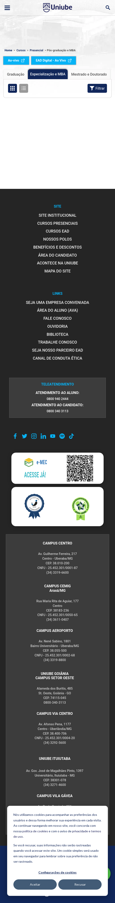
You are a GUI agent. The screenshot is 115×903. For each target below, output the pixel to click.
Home (8, 50)
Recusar (80, 884)
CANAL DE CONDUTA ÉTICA (57, 358)
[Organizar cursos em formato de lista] (23, 88)
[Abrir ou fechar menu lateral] (7, 7)
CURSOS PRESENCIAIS (57, 223)
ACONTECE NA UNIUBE (57, 263)
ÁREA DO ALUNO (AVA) (57, 310)
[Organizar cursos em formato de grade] (12, 88)
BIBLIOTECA (57, 334)
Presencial (36, 50)
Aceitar (35, 884)
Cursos (21, 50)
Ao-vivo (16, 60)
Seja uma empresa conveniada (57, 302)
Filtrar (97, 88)
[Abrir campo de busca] (108, 8)
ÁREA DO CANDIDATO (57, 255)
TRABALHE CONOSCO (57, 342)
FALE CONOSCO (57, 318)
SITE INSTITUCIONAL (57, 215)
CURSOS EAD (57, 231)
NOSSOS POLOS (57, 239)
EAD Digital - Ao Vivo (53, 60)
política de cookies (35, 831)
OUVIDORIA (57, 326)
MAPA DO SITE (57, 271)
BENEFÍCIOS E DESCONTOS (57, 247)
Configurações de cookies (57, 872)
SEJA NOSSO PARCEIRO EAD (57, 350)
